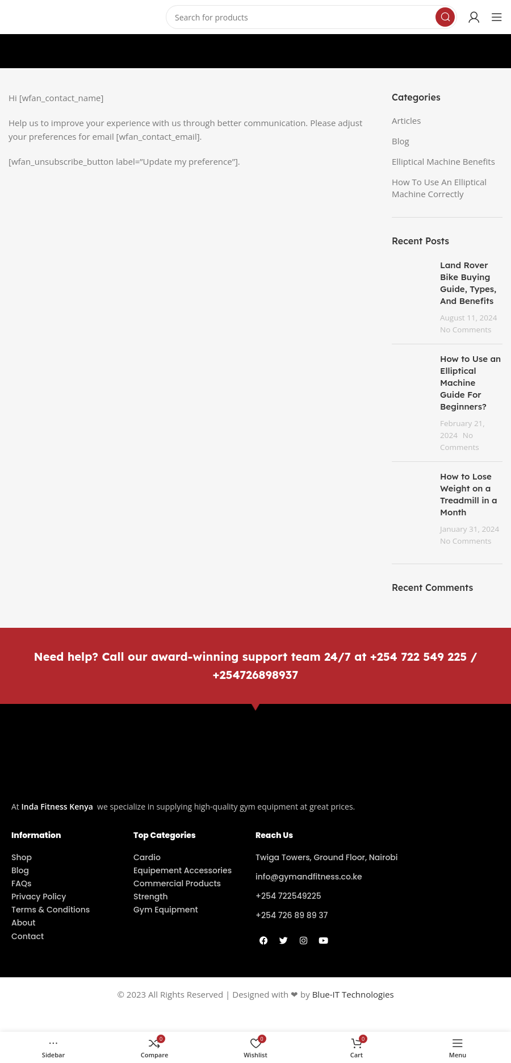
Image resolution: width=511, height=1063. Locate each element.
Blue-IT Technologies (353, 994)
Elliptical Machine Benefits (443, 161)
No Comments (466, 329)
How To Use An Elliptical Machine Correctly (439, 187)
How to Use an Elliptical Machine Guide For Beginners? (470, 382)
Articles (406, 120)
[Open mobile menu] (496, 17)
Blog (400, 141)
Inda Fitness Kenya (57, 806)
